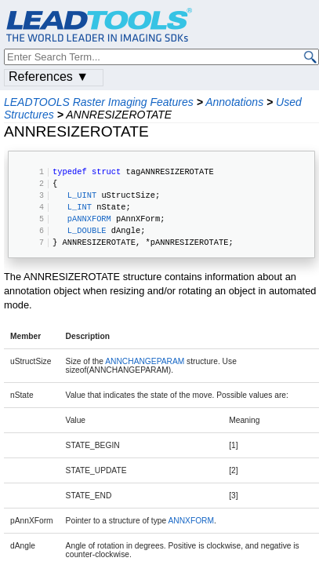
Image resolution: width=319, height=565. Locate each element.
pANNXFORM (89, 218)
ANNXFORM (191, 520)
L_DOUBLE (87, 229)
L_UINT (81, 194)
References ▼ (49, 76)
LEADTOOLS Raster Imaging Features (99, 102)
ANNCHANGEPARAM (144, 361)
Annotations (234, 102)
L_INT (79, 206)
